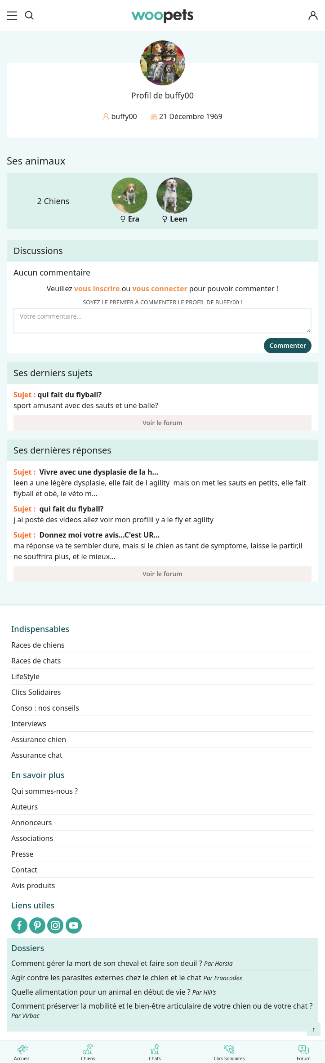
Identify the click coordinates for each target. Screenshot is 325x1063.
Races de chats (36, 661)
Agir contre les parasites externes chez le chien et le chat (126, 978)
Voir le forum (162, 422)
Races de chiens (38, 645)
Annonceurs (31, 822)
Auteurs (24, 807)
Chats (155, 1051)
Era (129, 201)
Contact (24, 870)
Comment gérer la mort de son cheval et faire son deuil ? (122, 963)
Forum (304, 1051)
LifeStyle (25, 676)
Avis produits (33, 885)
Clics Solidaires (229, 1051)
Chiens (88, 1051)
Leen (174, 201)
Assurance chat (36, 755)
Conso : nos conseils (45, 708)
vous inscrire (97, 289)
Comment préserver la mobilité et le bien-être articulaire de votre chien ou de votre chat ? (161, 1010)
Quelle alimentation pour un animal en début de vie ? (113, 991)
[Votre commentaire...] (162, 321)
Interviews (28, 724)
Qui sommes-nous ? (44, 791)
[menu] (13, 15)
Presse (22, 854)
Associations (32, 838)
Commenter (287, 345)
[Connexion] (313, 16)
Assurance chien (38, 739)
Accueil (21, 1051)
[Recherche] (29, 15)
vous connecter (159, 289)
